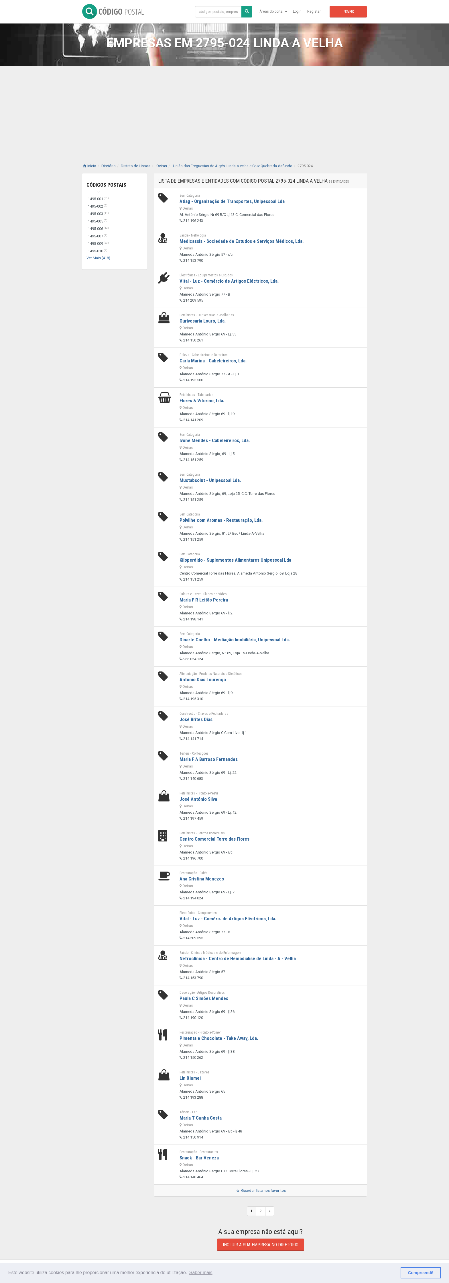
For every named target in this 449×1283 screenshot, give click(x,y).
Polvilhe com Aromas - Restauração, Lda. (221, 520)
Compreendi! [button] (421, 1272)
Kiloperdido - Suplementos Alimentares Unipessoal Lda (235, 560)
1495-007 (97, 236)
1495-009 (98, 243)
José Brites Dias (196, 719)
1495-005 (97, 221)
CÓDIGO (113, 11)
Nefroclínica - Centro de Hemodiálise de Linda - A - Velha (238, 958)
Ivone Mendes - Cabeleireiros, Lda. (215, 440)
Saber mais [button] (200, 1272)
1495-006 (98, 228)
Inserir (348, 11)
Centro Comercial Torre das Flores (214, 839)
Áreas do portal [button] (273, 11)
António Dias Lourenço (203, 679)
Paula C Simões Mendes (204, 998)
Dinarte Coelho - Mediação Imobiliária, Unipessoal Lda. (235, 640)
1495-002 (97, 206)
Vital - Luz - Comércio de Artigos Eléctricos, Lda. (229, 281)
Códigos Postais (106, 185)
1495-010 (97, 251)
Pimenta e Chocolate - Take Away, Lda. (219, 1038)
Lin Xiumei (190, 1078)
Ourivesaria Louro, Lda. (203, 321)
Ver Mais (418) (98, 258)
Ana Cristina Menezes (202, 879)
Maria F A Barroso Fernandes (209, 759)
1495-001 (98, 199)
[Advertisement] (224, 109)
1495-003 (98, 214)
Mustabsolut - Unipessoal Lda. (210, 480)
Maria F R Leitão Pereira (204, 600)
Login (297, 11)
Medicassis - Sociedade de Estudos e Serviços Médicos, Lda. (242, 241)
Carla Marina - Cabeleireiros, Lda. (213, 361)
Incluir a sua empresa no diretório (260, 1244)
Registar (314, 11)
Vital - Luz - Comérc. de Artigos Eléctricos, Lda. (228, 918)
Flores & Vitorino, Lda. (202, 400)
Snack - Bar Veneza (199, 1158)
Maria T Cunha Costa (201, 1118)
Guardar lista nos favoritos (260, 1190)
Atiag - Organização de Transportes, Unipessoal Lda (232, 201)
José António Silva (198, 799)
